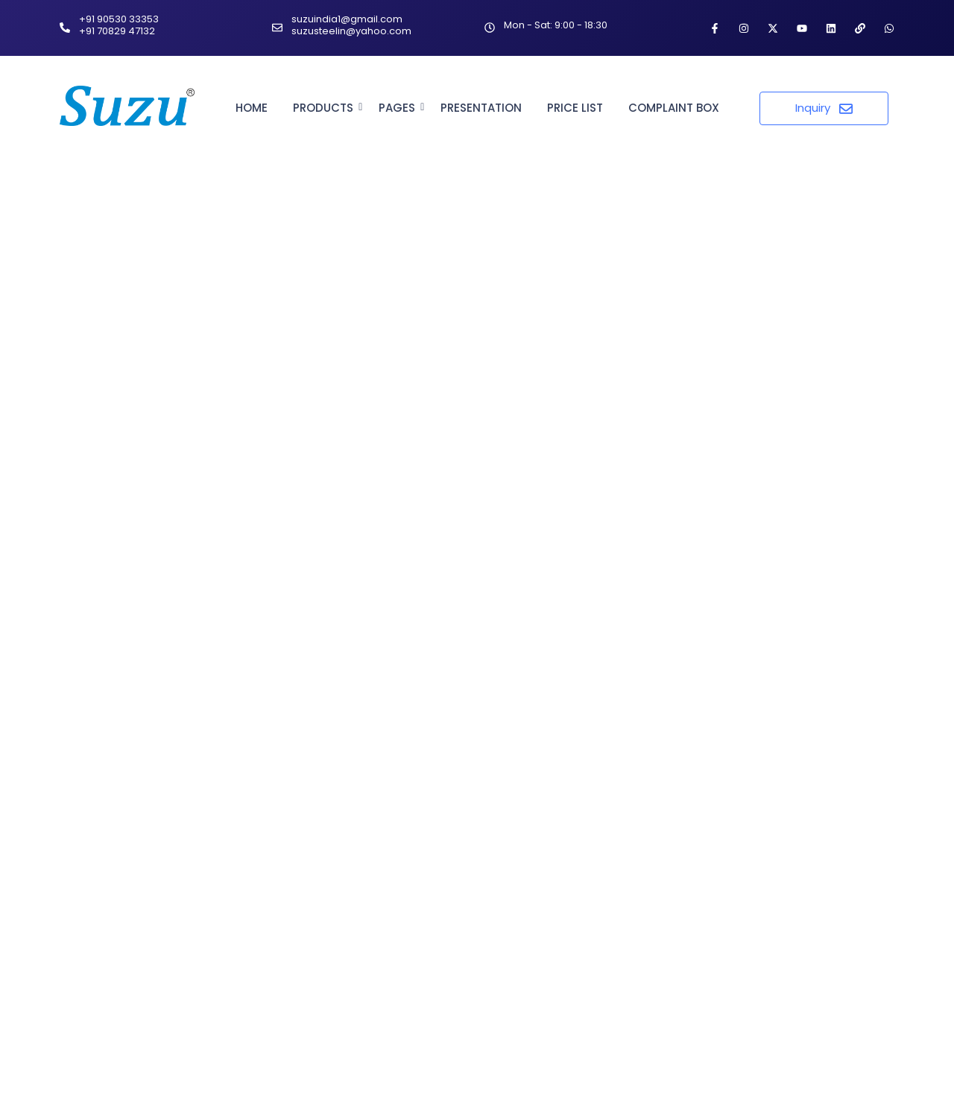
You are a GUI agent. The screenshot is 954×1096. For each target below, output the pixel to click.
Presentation (481, 107)
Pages (399, 107)
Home (252, 107)
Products (325, 107)
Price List (575, 107)
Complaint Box (673, 107)
